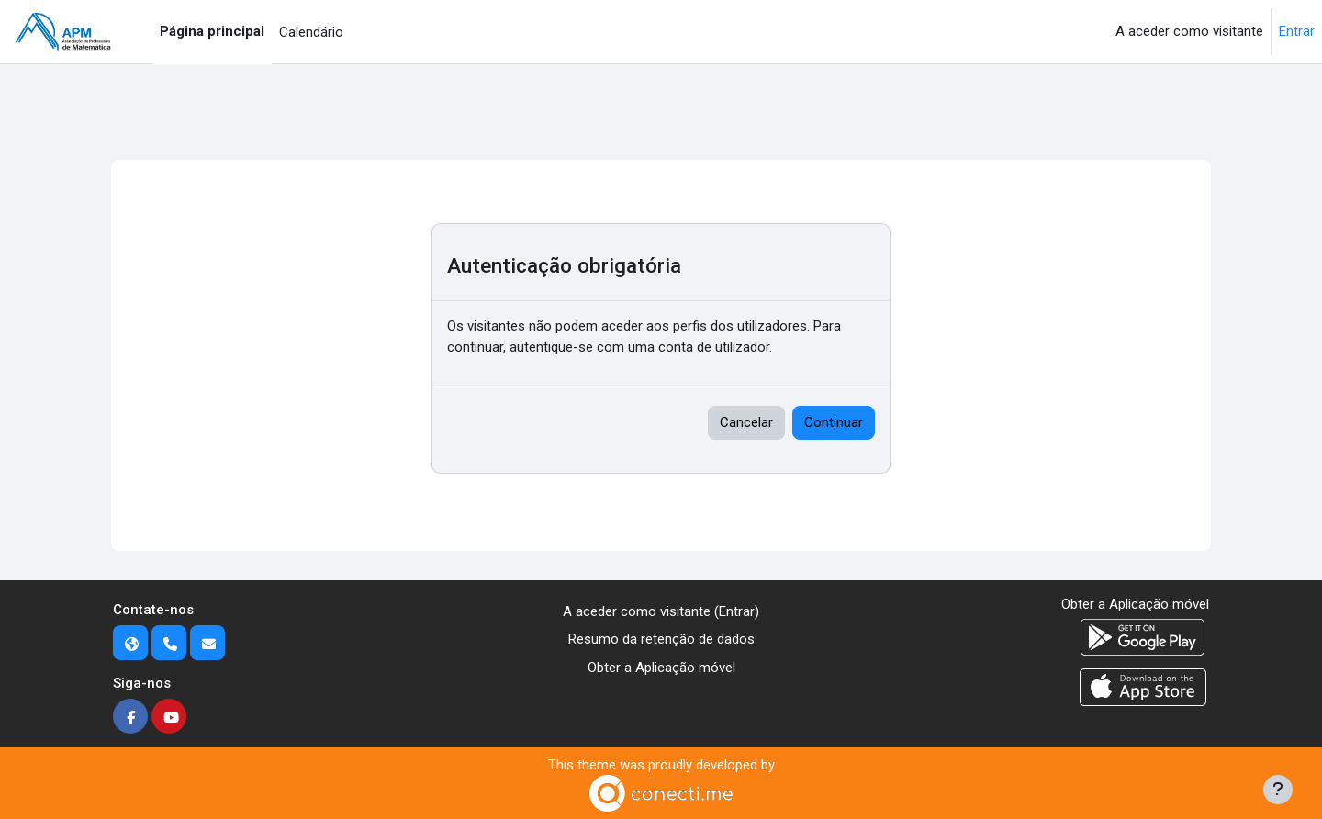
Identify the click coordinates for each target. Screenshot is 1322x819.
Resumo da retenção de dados (661, 639)
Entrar (1297, 31)
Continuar (833, 422)
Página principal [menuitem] (212, 31)
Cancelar (746, 422)
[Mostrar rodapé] (1278, 789)
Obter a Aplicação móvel (661, 667)
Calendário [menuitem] (311, 32)
